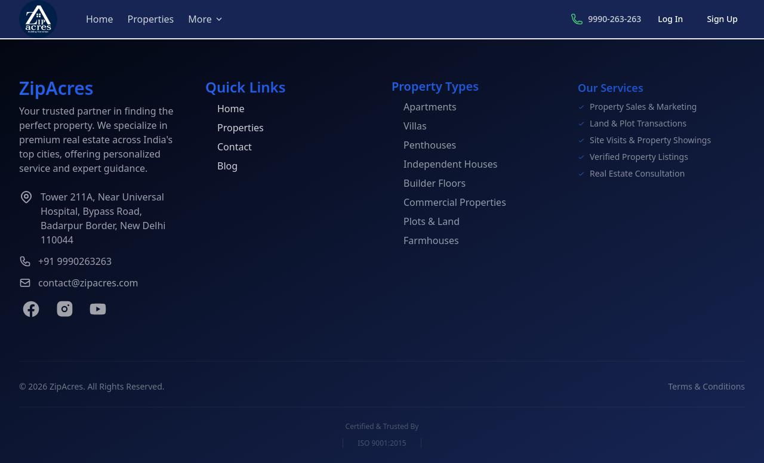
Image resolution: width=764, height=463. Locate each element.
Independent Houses (444, 165)
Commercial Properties (449, 203)
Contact (228, 147)
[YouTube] (98, 309)
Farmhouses (425, 241)
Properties (151, 19)
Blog (221, 166)
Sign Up (722, 18)
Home (99, 19)
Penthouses (424, 146)
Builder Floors (429, 184)
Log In (670, 18)
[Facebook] (31, 309)
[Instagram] (64, 309)
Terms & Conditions (706, 388)
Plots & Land (426, 222)
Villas (409, 127)
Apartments (424, 108)
